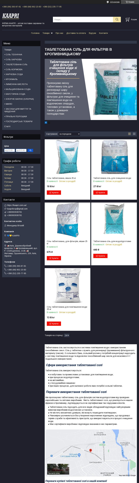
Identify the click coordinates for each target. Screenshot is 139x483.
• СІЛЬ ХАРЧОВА (13, 59)
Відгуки (92, 33)
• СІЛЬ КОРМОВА (13, 69)
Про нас (59, 33)
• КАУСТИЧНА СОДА (14, 94)
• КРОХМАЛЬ (11, 79)
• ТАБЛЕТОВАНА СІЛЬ (15, 64)
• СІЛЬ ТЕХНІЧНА (13, 54)
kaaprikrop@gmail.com (17, 209)
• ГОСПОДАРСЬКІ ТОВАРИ (18, 121)
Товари (46, 33)
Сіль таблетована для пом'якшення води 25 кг (67, 308)
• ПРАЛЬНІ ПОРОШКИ (15, 116)
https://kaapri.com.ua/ (17, 205)
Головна (35, 33)
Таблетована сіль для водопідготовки (112, 241)
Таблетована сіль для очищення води (112, 178)
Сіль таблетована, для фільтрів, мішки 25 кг (67, 242)
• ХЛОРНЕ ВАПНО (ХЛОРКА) (19, 99)
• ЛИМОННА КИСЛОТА (16, 84)
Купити (55, 192)
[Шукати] (117, 19)
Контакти (103, 33)
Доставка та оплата (76, 33)
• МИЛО (8, 104)
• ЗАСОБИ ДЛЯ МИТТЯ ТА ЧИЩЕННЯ (17, 110)
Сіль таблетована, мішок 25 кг (61, 178)
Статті (7, 126)
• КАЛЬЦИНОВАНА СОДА (17, 89)
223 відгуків (115, 2)
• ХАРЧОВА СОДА (13, 74)
